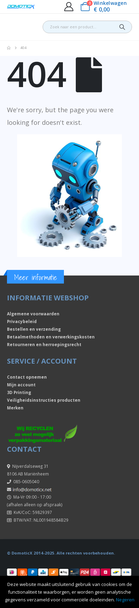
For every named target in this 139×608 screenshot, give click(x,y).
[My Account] (68, 6)
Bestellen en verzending (34, 329)
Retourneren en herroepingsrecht (44, 344)
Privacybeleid (22, 321)
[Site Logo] (21, 6)
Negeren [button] (125, 599)
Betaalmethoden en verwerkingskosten (51, 336)
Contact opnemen (27, 377)
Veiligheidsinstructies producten (43, 400)
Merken (15, 407)
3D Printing (19, 392)
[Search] (122, 27)
